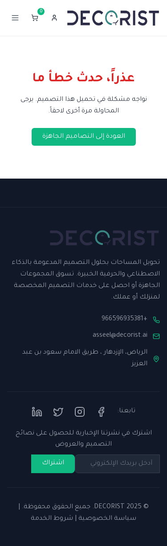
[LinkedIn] (37, 412)
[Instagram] (79, 412)
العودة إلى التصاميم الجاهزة (83, 136)
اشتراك (53, 463)
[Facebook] (101, 412)
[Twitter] (58, 412)
